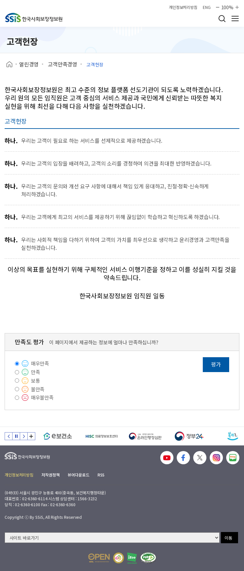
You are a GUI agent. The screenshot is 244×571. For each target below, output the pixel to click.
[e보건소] (57, 436)
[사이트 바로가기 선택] (112, 537)
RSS (101, 474)
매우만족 (40, 363)
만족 (35, 371)
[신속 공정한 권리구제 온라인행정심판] (145, 436)
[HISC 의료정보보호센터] (101, 436)
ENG (207, 7)
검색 (222, 18)
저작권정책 (50, 474)
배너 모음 (31, 436)
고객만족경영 (62, 64)
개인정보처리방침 (183, 7)
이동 (228, 538)
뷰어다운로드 (78, 474)
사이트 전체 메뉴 (235, 18)
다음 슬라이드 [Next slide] (24, 436)
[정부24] (189, 436)
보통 (35, 380)
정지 (16, 436)
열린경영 (29, 64)
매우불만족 (42, 397)
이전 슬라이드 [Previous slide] (9, 436)
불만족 (38, 389)
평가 (216, 364)
